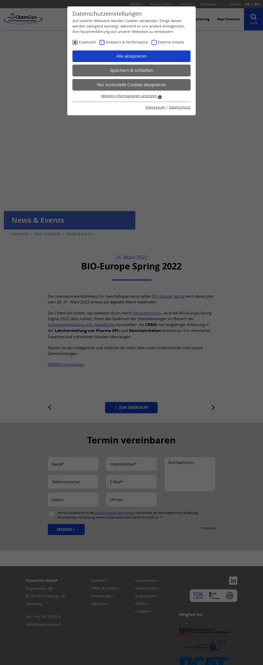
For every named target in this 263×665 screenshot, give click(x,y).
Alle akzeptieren (131, 56)
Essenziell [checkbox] (87, 42)
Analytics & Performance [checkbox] (127, 42)
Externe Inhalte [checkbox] (171, 42)
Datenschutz (180, 107)
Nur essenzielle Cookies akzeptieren (131, 84)
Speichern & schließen (131, 70)
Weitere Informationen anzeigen (131, 95)
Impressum (155, 107)
